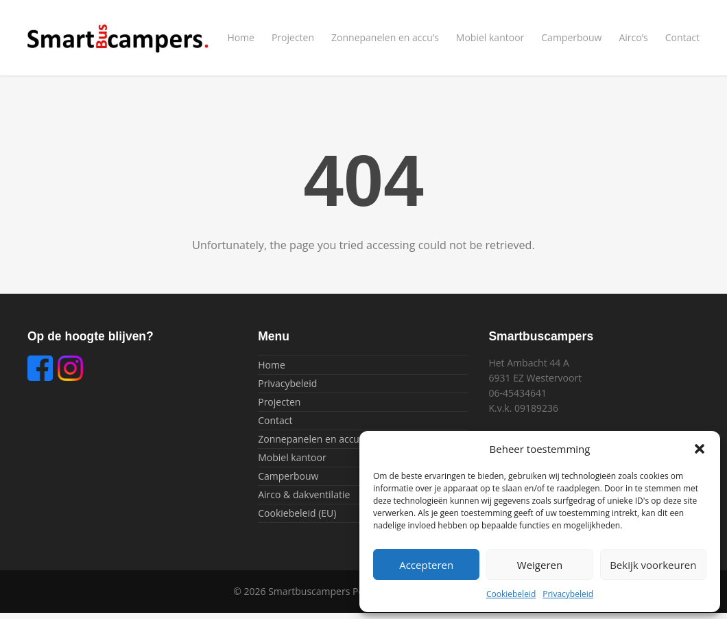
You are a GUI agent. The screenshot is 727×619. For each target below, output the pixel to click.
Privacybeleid (568, 594)
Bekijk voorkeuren (653, 565)
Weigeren (539, 565)
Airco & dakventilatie (304, 494)
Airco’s (633, 37)
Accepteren (426, 565)
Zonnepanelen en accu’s (385, 37)
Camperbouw (571, 37)
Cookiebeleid (511, 594)
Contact (682, 37)
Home (240, 37)
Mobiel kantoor (490, 37)
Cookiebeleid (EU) (297, 512)
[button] (699, 449)
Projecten (293, 37)
